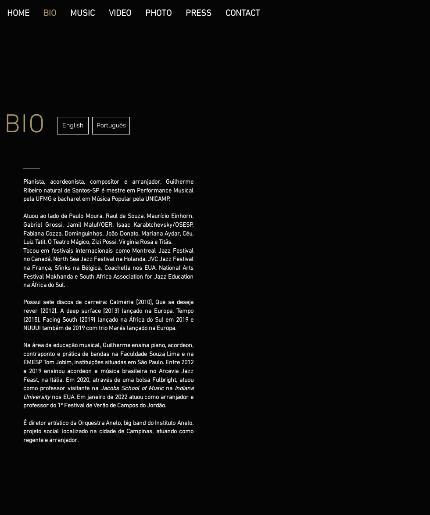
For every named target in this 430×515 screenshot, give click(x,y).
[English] (73, 125)
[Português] (111, 125)
